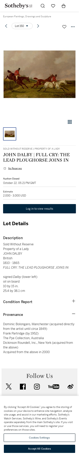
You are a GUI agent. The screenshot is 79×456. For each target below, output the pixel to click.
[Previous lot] (6, 26)
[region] (39, 426)
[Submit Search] (43, 6)
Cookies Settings (39, 437)
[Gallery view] (70, 122)
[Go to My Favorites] (53, 6)
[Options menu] (22, 26)
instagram (37, 387)
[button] (39, 74)
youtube (53, 386)
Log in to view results (39, 208)
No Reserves (15, 168)
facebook (23, 387)
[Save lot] (64, 27)
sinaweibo (70, 386)
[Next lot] (38, 26)
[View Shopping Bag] (63, 6)
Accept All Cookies (39, 448)
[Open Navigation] (74, 6)
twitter (9, 387)
